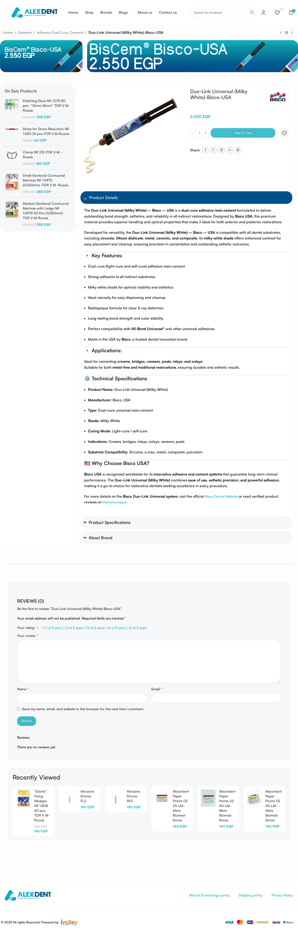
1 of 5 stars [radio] (53, 628)
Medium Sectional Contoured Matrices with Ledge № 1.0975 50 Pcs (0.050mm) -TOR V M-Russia (46, 210)
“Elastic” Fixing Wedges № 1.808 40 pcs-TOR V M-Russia (41, 805)
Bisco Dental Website (221, 496)
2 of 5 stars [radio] (74, 628)
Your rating (27, 627)
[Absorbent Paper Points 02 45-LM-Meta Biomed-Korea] (254, 798)
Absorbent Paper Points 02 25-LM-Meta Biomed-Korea (181, 805)
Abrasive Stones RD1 (133, 796)
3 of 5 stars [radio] (95, 628)
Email (156, 689)
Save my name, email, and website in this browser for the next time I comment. (83, 709)
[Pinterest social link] (221, 150)
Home (8, 32)
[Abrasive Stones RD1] (116, 798)
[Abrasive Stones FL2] (69, 798)
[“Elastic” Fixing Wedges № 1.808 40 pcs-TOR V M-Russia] (23, 798)
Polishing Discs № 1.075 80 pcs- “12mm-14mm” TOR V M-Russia (46, 106)
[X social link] (213, 150)
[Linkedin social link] (229, 150)
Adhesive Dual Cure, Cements (60, 32)
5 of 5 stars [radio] (138, 628)
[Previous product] (281, 32)
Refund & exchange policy (209, 895)
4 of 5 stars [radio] (117, 628)
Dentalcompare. (115, 502)
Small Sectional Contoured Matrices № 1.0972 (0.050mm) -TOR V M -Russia (45, 180)
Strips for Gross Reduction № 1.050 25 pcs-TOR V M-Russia (46, 131)
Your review (27, 635)
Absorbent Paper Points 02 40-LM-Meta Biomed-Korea (227, 805)
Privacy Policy (282, 895)
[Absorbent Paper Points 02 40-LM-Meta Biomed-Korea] (208, 798)
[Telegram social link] (238, 150)
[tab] (30, 598)
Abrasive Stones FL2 (87, 796)
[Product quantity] (199, 133)
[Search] (223, 12)
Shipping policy (250, 895)
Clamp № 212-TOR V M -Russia (42, 154)
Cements (25, 32)
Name (23, 689)
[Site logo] (34, 12)
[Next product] (292, 32)
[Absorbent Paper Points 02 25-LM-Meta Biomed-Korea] (162, 798)
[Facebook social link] (205, 150)
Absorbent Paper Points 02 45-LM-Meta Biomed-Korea (273, 805)
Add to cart (243, 133)
